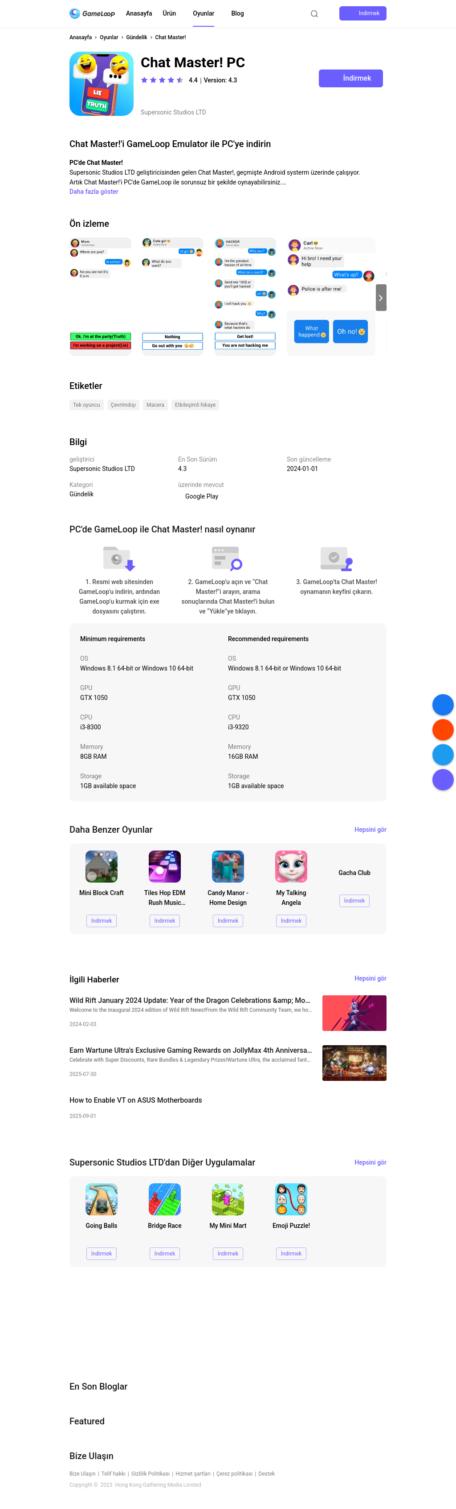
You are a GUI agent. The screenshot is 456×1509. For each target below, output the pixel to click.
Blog (237, 13)
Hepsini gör (370, 829)
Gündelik (136, 37)
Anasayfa (139, 13)
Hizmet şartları (193, 1474)
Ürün (169, 13)
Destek (266, 1474)
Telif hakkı (114, 1474)
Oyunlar (203, 13)
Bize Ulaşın (82, 1474)
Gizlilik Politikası (150, 1474)
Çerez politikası (234, 1474)
